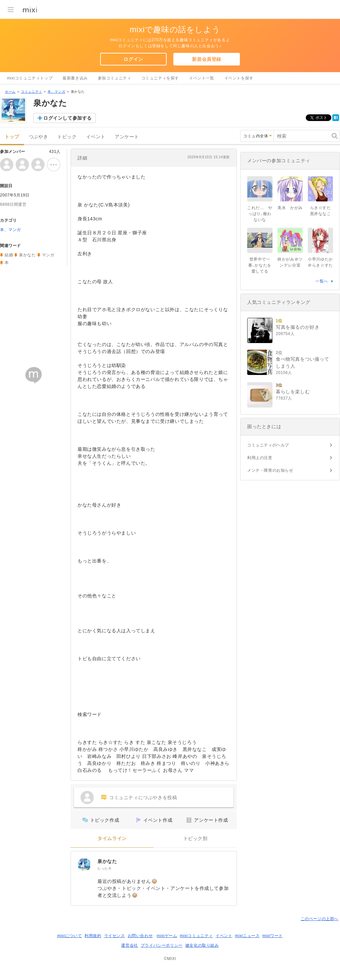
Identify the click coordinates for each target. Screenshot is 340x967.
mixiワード (272, 935)
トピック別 (195, 838)
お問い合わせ (140, 935)
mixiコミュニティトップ (30, 78)
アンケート (127, 136)
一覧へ (321, 281)
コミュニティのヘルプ (268, 445)
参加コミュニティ (114, 78)
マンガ (48, 255)
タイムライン (112, 838)
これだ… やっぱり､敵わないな (259, 213)
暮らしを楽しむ (293, 391)
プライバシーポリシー (162, 945)
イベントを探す (239, 78)
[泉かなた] (84, 864)
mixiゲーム (167, 935)
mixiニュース (247, 935)
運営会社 (129, 945)
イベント (95, 136)
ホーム (10, 91)
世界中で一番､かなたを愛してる (259, 265)
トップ (12, 136)
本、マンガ (56, 91)
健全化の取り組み (202, 945)
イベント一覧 (201, 78)
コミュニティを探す (160, 78)
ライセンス (114, 935)
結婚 (9, 255)
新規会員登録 (206, 59)
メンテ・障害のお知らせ (270, 470)
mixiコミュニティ (196, 935)
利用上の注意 (259, 457)
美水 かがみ (290, 207)
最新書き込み (75, 78)
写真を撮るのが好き (297, 327)
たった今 (104, 868)
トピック (67, 136)
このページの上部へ (319, 918)
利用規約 (93, 935)
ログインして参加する (67, 118)
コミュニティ (31, 91)
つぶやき (38, 136)
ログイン (133, 59)
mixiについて (69, 935)
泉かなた (107, 861)
